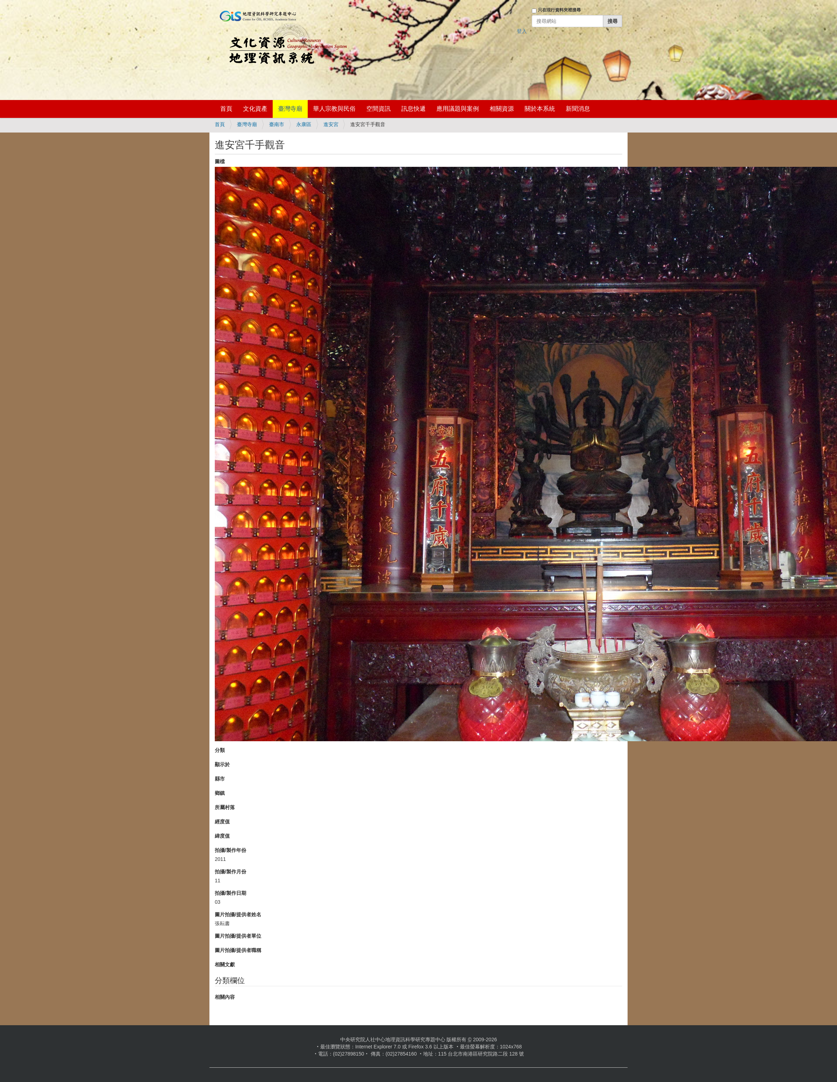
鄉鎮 (220, 793)
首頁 (226, 108)
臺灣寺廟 (290, 108)
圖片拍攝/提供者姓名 (238, 914)
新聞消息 (578, 108)
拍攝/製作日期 (230, 893)
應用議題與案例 (457, 108)
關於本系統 (540, 108)
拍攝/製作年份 (230, 850)
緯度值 (222, 836)
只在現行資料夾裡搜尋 (559, 10)
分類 (220, 750)
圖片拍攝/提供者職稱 (238, 950)
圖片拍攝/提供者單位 (238, 936)
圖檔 (220, 161)
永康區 (303, 124)
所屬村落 (225, 807)
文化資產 (255, 108)
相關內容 (225, 997)
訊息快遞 (413, 108)
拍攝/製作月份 (230, 871)
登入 (522, 31)
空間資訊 (378, 108)
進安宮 (330, 124)
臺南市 (276, 124)
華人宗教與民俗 (334, 108)
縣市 (220, 779)
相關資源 (502, 108)
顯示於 (222, 764)
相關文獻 (225, 964)
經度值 (222, 821)
